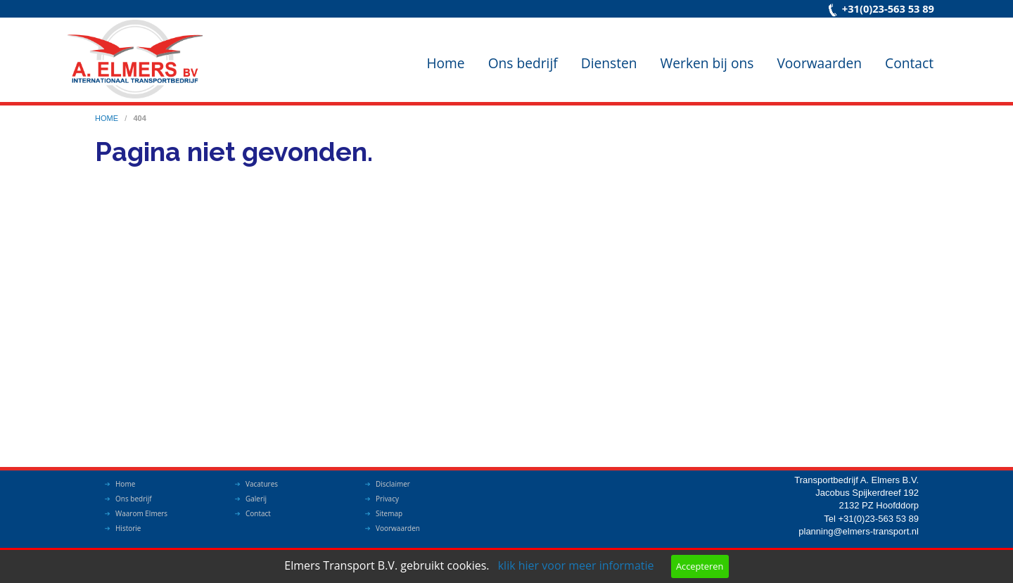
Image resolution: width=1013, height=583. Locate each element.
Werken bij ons (707, 62)
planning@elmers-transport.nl (858, 531)
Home (445, 62)
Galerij (256, 499)
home (107, 118)
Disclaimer (393, 484)
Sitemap (389, 513)
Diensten (609, 62)
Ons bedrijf (523, 62)
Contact (909, 62)
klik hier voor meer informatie (576, 565)
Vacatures (262, 484)
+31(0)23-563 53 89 (888, 8)
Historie (128, 528)
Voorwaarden (819, 62)
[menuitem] (445, 52)
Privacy (387, 499)
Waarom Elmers (141, 513)
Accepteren (699, 566)
